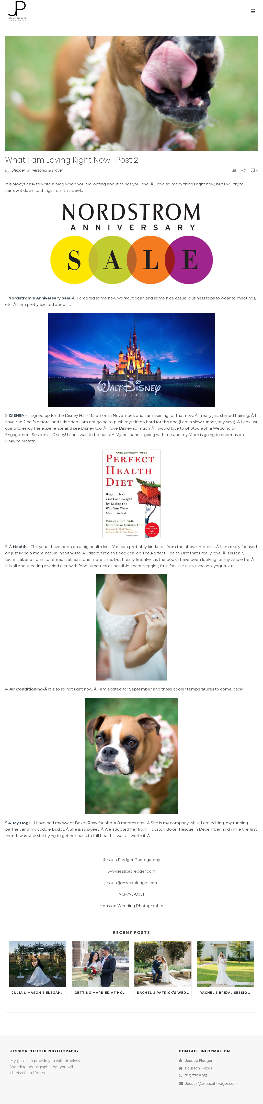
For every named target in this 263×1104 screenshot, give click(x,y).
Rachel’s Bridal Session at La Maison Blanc (227, 993)
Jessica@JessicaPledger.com (211, 1083)
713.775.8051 (196, 1076)
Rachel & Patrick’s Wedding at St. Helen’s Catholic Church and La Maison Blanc (164, 993)
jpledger (17, 170)
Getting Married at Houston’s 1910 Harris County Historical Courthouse (101, 993)
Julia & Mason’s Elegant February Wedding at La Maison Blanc (39, 993)
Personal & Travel (47, 170)
